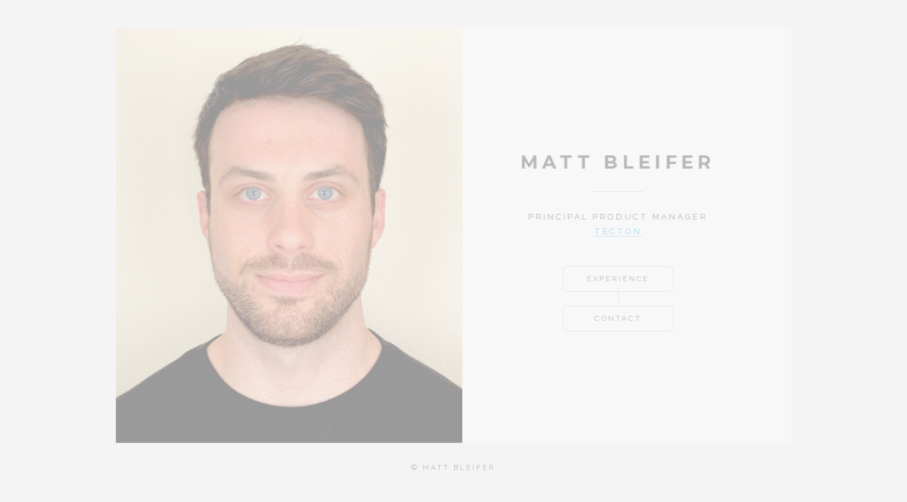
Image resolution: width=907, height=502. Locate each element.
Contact (614, 318)
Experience (614, 278)
